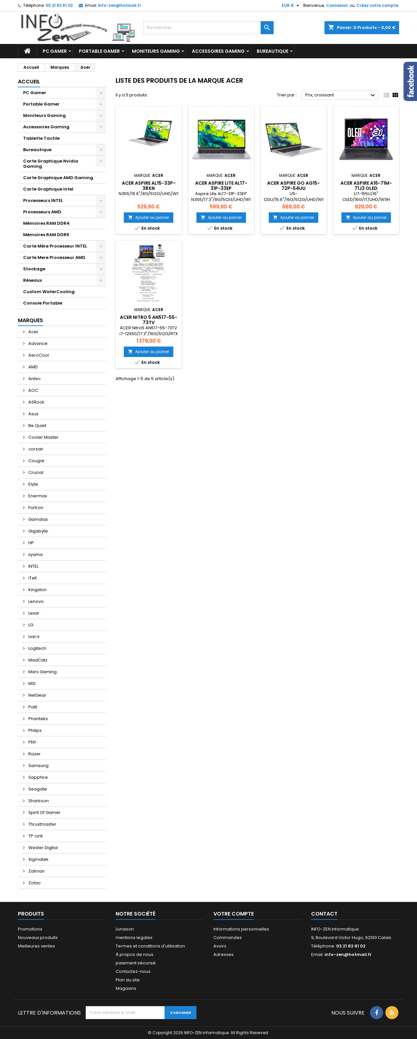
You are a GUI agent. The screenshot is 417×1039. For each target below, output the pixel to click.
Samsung (38, 765)
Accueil (29, 81)
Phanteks (37, 719)
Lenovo (35, 601)
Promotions (30, 929)
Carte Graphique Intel (48, 189)
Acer (32, 332)
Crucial (35, 472)
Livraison (125, 929)
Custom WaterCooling (49, 292)
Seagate (37, 789)
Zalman (36, 871)
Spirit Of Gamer (44, 812)
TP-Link (35, 836)
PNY (31, 742)
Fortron (35, 508)
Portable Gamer (99, 51)
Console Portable (42, 303)
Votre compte (233, 914)
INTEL (32, 566)
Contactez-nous (133, 971)
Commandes (227, 937)
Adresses (223, 954)
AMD (32, 367)
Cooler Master (43, 437)
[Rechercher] (208, 27)
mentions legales (134, 937)
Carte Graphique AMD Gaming (58, 178)
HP (30, 543)
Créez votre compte (377, 5)
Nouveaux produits (38, 937)
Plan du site (128, 980)
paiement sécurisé (136, 963)
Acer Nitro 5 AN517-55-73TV (148, 320)
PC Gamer (55, 51)
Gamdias (37, 519)
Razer (34, 754)
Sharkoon (38, 801)
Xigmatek (38, 859)
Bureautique (272, 51)
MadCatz (37, 660)
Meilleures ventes (36, 946)
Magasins (126, 988)
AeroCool (38, 355)
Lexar (33, 613)
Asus (32, 414)
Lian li (33, 636)
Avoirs (219, 946)
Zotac (34, 883)
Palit (32, 707)
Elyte (32, 484)
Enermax (37, 496)
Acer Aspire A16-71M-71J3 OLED (366, 186)
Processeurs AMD (42, 212)
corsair (35, 449)
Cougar (36, 461)
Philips (34, 730)
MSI (31, 683)
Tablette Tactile (41, 138)
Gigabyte (37, 531)
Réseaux (32, 280)
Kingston (37, 590)
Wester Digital (42, 848)
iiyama (35, 554)
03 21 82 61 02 (59, 5)
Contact (324, 914)
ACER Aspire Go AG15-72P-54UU (293, 186)
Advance (37, 343)
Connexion (337, 5)
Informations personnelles (241, 929)
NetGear (36, 695)
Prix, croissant (341, 95)
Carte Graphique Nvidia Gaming (50, 163)
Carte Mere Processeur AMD (54, 257)
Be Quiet (36, 425)
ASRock (35, 402)
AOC (32, 390)
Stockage (34, 269)
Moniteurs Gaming (156, 51)
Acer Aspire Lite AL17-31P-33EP (221, 186)
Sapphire (37, 777)
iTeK (32, 578)
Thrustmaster (41, 824)
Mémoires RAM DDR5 (46, 235)
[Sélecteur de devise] (291, 5)
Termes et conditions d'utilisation (150, 946)
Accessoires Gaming (218, 51)
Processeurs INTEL (43, 200)
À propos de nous (134, 954)
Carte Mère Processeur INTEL (55, 246)
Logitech (36, 648)
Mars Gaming (42, 672)
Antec (34, 379)
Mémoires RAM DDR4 (46, 223)
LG (30, 625)
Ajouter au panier (148, 217)
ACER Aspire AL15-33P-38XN (149, 186)
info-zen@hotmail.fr (119, 5)
